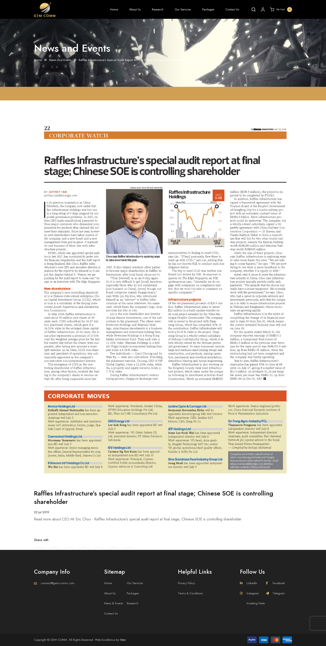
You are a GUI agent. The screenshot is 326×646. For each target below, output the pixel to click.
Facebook (275, 583)
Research (157, 9)
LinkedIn (248, 583)
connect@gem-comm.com (57, 583)
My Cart (281, 9)
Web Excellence (105, 640)
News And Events (60, 60)
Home (114, 9)
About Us (135, 9)
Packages (208, 9)
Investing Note (256, 603)
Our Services (183, 9)
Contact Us (232, 9)
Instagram (249, 593)
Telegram (275, 593)
